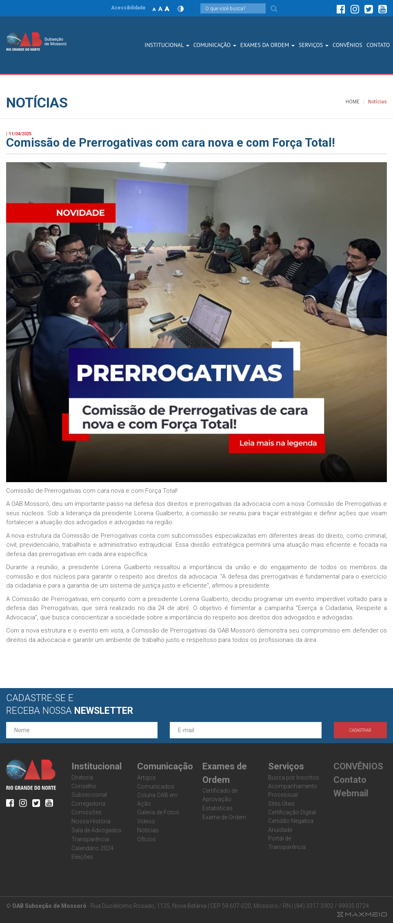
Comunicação (214, 45)
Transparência (90, 839)
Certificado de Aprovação (220, 794)
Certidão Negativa (290, 821)
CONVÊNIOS (347, 45)
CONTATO (378, 45)
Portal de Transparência (287, 842)
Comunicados (155, 786)
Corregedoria (88, 803)
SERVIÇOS (314, 45)
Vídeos (146, 821)
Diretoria (82, 777)
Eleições (82, 857)
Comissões (86, 812)
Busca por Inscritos (293, 777)
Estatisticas (217, 808)
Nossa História (91, 821)
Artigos (146, 777)
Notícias (148, 830)
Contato (349, 780)
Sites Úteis (281, 803)
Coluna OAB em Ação (157, 799)
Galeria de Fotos (158, 812)
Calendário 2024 (92, 848)
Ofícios (146, 839)
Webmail (350, 793)
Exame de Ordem (224, 817)
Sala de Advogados (96, 830)
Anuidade (280, 830)
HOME (353, 102)
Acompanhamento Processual (292, 790)
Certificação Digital (292, 812)
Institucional (166, 45)
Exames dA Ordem (267, 45)
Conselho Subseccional (89, 790)
